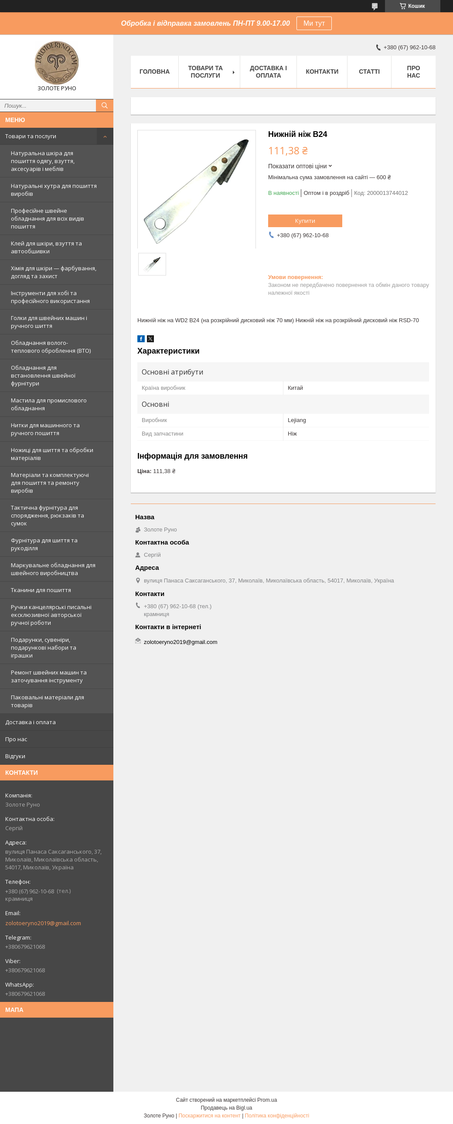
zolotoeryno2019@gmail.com (43, 923)
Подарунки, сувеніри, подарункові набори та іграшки (43, 647)
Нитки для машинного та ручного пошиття (45, 429)
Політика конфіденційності (277, 1116)
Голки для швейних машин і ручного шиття (49, 322)
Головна (155, 71)
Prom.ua (267, 1100)
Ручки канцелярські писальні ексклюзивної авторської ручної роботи (51, 615)
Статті (369, 71)
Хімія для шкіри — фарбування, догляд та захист (53, 272)
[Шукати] (104, 105)
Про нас (16, 739)
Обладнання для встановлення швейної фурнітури (43, 375)
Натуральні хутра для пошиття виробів (54, 190)
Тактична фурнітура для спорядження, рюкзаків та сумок (47, 515)
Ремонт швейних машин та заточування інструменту (49, 676)
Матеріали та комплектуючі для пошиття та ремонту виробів (50, 482)
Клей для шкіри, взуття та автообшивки (46, 247)
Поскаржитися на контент (209, 1116)
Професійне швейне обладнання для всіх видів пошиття (47, 218)
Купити (305, 221)
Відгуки (15, 756)
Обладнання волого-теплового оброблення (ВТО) (51, 346)
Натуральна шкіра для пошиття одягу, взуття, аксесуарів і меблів (43, 161)
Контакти (322, 71)
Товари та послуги (30, 136)
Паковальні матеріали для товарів (47, 701)
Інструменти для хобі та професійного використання (50, 297)
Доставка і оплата (30, 722)
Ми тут (314, 23)
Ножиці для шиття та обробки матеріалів (52, 454)
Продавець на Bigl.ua (226, 1108)
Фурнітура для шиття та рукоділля (44, 544)
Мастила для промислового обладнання (49, 404)
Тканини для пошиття (41, 590)
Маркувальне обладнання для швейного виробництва (53, 569)
